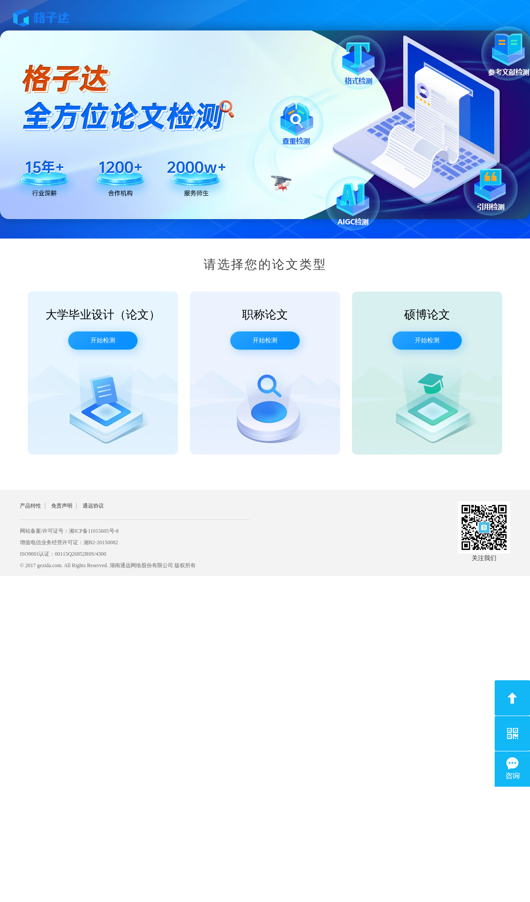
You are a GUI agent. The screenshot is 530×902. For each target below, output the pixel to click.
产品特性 (30, 506)
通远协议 (93, 506)
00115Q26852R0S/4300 (80, 554)
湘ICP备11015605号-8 (93, 531)
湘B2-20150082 (100, 542)
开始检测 (103, 340)
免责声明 (61, 506)
